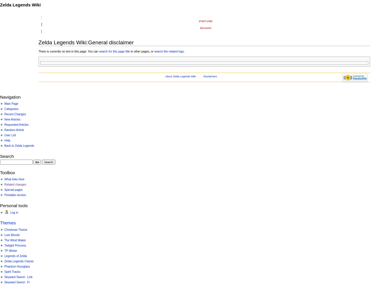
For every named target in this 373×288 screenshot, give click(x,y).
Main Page (11, 103)
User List (10, 135)
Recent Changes (15, 114)
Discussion (206, 28)
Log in (14, 212)
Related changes (15, 184)
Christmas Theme (15, 229)
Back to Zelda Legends (19, 145)
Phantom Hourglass (17, 266)
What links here (14, 179)
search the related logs (169, 51)
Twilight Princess (15, 245)
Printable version (15, 195)
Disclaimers (210, 76)
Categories (11, 109)
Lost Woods (12, 235)
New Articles (12, 119)
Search (7, 156)
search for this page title (114, 51)
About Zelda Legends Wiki (180, 76)
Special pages (13, 189)
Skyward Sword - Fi (17, 282)
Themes (8, 222)
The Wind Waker (15, 240)
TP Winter (10, 250)
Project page (206, 21)
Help (7, 140)
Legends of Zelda (15, 256)
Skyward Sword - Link (18, 277)
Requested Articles (16, 124)
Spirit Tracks (12, 271)
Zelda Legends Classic (19, 261)
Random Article (14, 130)
